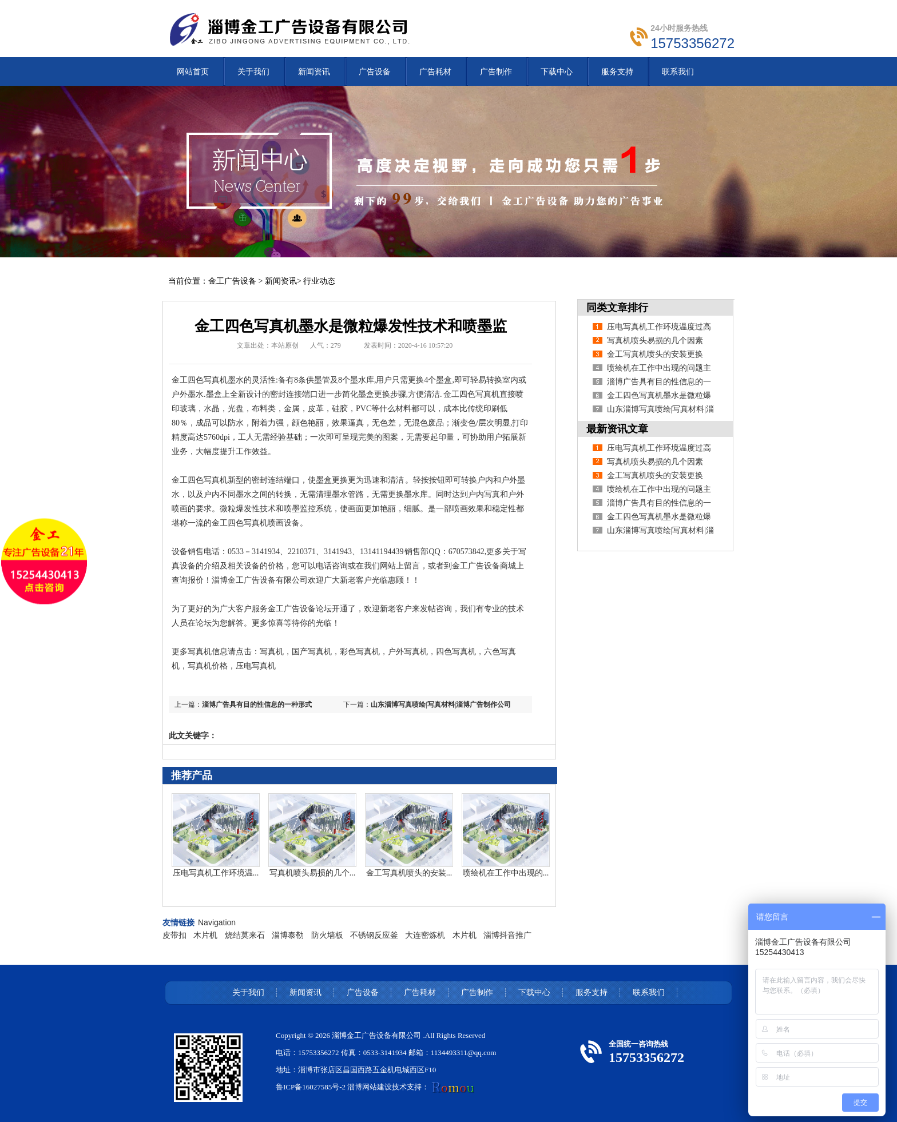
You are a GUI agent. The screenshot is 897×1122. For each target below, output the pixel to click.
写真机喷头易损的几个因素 (655, 340)
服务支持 (591, 992)
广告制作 (477, 992)
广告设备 (363, 992)
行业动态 (319, 281)
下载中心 (534, 992)
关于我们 (248, 992)
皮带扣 (174, 935)
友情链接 (178, 922)
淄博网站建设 (369, 1087)
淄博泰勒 (288, 935)
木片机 (205, 935)
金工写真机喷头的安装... (409, 873)
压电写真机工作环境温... (216, 873)
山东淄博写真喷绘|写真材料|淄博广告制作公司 (441, 705)
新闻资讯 (281, 281)
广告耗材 (420, 992)
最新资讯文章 (617, 429)
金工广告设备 (232, 281)
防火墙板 (327, 935)
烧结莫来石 (245, 935)
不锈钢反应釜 (374, 935)
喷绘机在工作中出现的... (506, 873)
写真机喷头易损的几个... (312, 873)
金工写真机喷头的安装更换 (655, 354)
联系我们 (649, 992)
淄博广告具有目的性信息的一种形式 (257, 705)
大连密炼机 (425, 935)
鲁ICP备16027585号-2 (311, 1087)
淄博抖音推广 (507, 935)
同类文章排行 (617, 307)
